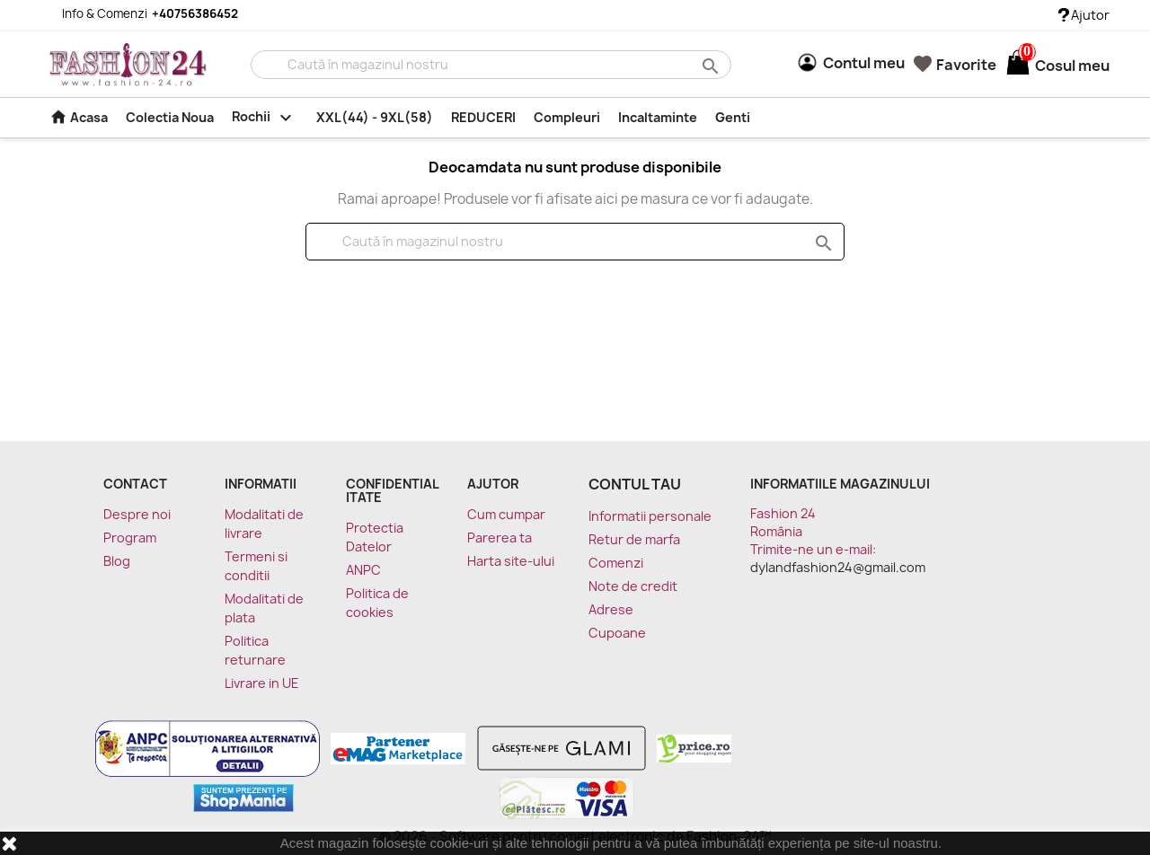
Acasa (78, 117)
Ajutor (1084, 14)
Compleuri (567, 117)
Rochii (265, 117)
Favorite (955, 65)
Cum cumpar (506, 514)
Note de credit (632, 586)
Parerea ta (499, 537)
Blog (116, 560)
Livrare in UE (262, 683)
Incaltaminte (657, 117)
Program (129, 537)
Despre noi (137, 514)
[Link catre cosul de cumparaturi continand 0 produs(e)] (1018, 65)
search (708, 65)
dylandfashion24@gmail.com (837, 567)
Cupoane (617, 632)
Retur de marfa (634, 539)
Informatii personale (650, 515)
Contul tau (634, 484)
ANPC (363, 569)
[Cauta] (491, 64)
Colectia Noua (170, 117)
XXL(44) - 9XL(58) (374, 117)
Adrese (610, 609)
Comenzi (615, 562)
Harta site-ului (510, 560)
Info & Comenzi (139, 13)
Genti (732, 117)
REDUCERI (483, 117)
